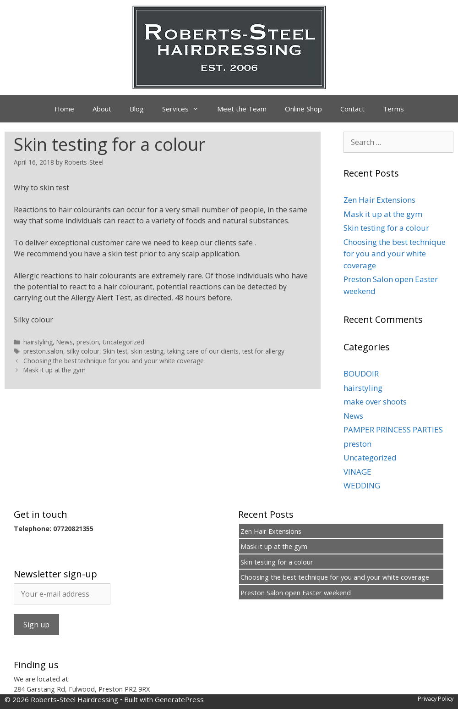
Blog (137, 108)
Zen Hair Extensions (379, 199)
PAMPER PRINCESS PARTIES (393, 429)
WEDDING (362, 485)
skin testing (147, 351)
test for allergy (263, 351)
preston (87, 342)
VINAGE (357, 471)
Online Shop (303, 108)
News (64, 342)
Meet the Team (242, 108)
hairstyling (38, 342)
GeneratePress (179, 699)
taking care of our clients (203, 351)
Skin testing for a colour (386, 227)
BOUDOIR (361, 373)
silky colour (83, 351)
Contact (352, 108)
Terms (393, 108)
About (102, 108)
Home (64, 108)
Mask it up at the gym (54, 370)
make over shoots (375, 401)
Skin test (115, 351)
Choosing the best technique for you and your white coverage (113, 360)
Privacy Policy (435, 698)
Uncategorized (123, 342)
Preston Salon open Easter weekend (295, 592)
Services (185, 108)
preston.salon (43, 351)
